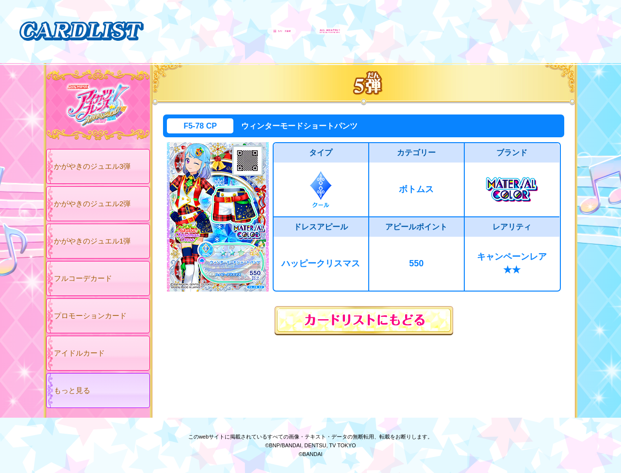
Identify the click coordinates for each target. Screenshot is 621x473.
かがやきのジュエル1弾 (92, 241)
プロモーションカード (90, 315)
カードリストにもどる (364, 320)
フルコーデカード (83, 278)
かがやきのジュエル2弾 (92, 203)
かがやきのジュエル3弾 (92, 166)
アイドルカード (79, 353)
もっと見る (72, 390)
